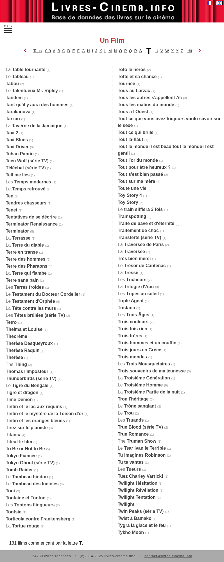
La (25, 69)
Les (28, 181)
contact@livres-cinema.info (168, 556)
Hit (189, 51)
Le (17, 76)
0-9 (48, 51)
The (16, 364)
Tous (37, 51)
